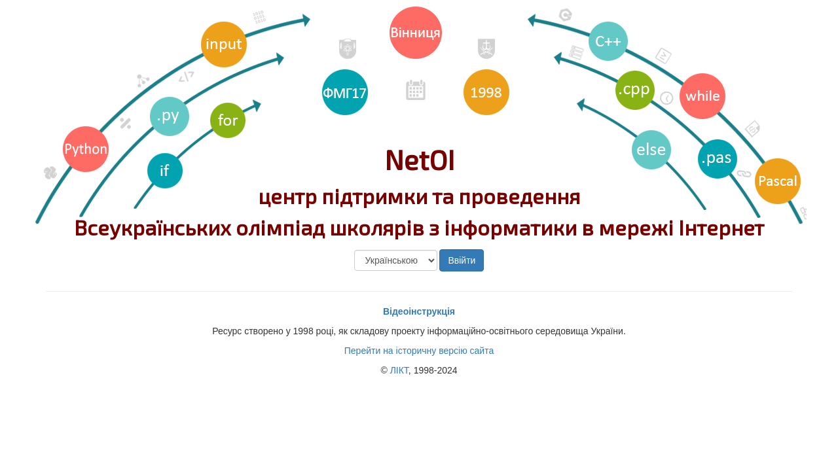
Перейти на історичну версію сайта (419, 350)
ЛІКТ (399, 370)
